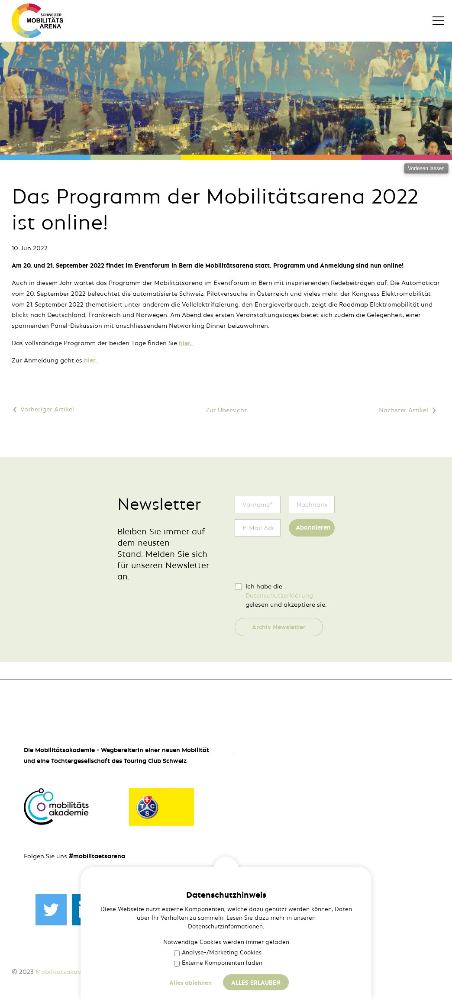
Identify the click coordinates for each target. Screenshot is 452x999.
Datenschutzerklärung (279, 595)
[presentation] (300, 559)
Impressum (144, 972)
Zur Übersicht (226, 410)
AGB (172, 972)
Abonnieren (313, 527)
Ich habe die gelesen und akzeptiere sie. (285, 595)
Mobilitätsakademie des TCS (78, 972)
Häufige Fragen (208, 972)
